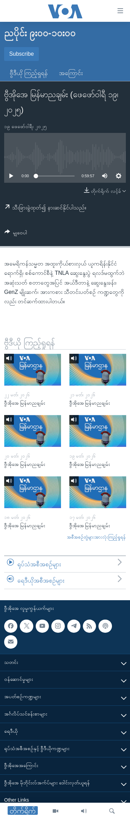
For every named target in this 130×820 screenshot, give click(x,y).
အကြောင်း (71, 73)
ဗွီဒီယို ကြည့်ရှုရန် (29, 73)
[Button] (16, 234)
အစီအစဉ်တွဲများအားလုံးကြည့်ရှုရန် (96, 537)
